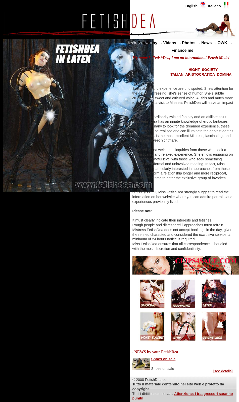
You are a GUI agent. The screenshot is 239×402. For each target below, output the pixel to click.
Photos (189, 43)
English (191, 6)
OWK (222, 43)
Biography (147, 43)
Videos (169, 43)
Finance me (182, 50)
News (206, 43)
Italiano (214, 6)
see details (223, 371)
